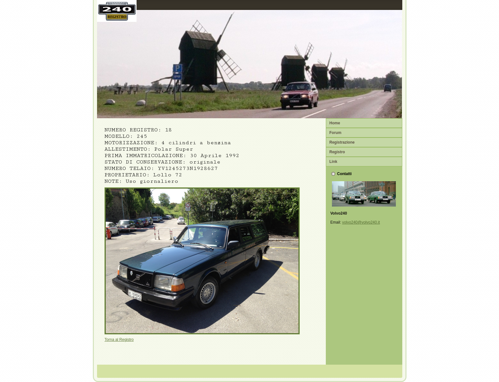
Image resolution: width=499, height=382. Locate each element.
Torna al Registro (119, 339)
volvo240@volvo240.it (361, 222)
